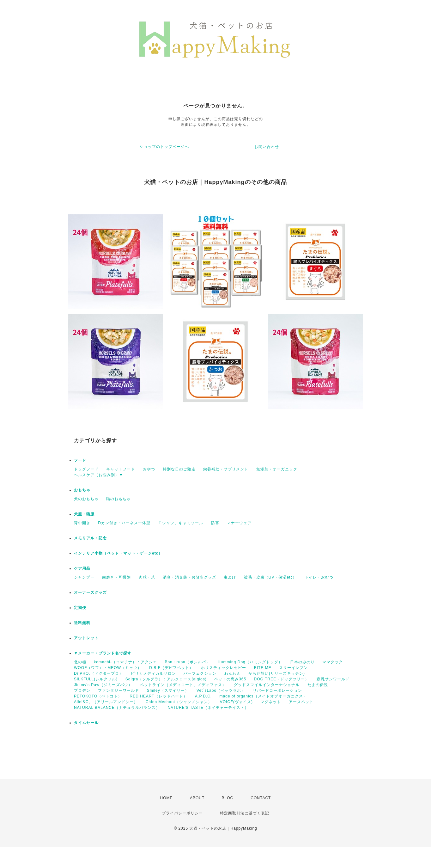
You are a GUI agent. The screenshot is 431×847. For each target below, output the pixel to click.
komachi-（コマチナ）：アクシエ (125, 662)
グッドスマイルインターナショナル (267, 685)
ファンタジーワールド (118, 690)
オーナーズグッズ (90, 592)
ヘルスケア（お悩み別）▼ (98, 475)
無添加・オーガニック (276, 469)
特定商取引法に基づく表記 (244, 813)
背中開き (82, 523)
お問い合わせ (266, 146)
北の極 (80, 662)
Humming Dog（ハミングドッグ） (250, 662)
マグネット (270, 702)
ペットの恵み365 (230, 679)
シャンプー (84, 577)
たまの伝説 (317, 685)
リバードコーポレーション (277, 690)
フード (80, 460)
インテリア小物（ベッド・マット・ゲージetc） (118, 553)
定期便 (80, 607)
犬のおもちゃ (86, 499)
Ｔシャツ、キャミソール (180, 523)
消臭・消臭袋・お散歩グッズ (189, 577)
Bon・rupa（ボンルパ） (187, 662)
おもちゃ (82, 490)
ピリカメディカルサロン (153, 673)
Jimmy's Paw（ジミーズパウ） (103, 685)
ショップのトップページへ (164, 146)
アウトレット (86, 638)
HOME (166, 798)
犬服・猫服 (84, 514)
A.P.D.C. (203, 696)
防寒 (215, 523)
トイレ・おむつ (319, 577)
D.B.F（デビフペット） (171, 668)
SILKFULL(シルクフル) (96, 679)
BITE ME (262, 668)
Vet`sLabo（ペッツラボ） (221, 690)
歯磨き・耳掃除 (116, 577)
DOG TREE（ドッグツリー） (281, 679)
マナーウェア (239, 523)
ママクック (332, 662)
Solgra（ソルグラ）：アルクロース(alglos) (166, 679)
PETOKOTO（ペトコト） (98, 696)
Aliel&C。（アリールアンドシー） (106, 702)
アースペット (301, 702)
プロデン (82, 690)
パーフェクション (200, 673)
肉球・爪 (147, 577)
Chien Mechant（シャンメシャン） (179, 702)
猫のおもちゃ (118, 499)
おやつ (149, 469)
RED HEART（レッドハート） (158, 696)
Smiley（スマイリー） (168, 690)
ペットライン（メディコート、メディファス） (183, 685)
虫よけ (230, 577)
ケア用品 (82, 568)
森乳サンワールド (333, 679)
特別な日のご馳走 (179, 469)
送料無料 (82, 623)
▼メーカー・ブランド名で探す (102, 653)
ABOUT (197, 798)
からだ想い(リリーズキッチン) (276, 673)
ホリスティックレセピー (223, 668)
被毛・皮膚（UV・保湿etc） (270, 577)
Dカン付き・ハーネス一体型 (124, 523)
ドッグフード (86, 469)
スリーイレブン (293, 668)
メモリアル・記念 (90, 538)
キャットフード (120, 469)
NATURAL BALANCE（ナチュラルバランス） (117, 707)
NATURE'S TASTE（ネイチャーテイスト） (208, 707)
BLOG (228, 798)
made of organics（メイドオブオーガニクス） (263, 696)
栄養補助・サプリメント (225, 469)
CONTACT (261, 798)
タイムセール (86, 723)
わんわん (232, 673)
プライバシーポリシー (182, 813)
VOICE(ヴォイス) (236, 702)
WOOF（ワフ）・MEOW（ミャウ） (108, 668)
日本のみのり (302, 662)
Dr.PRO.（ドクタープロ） (98, 673)
